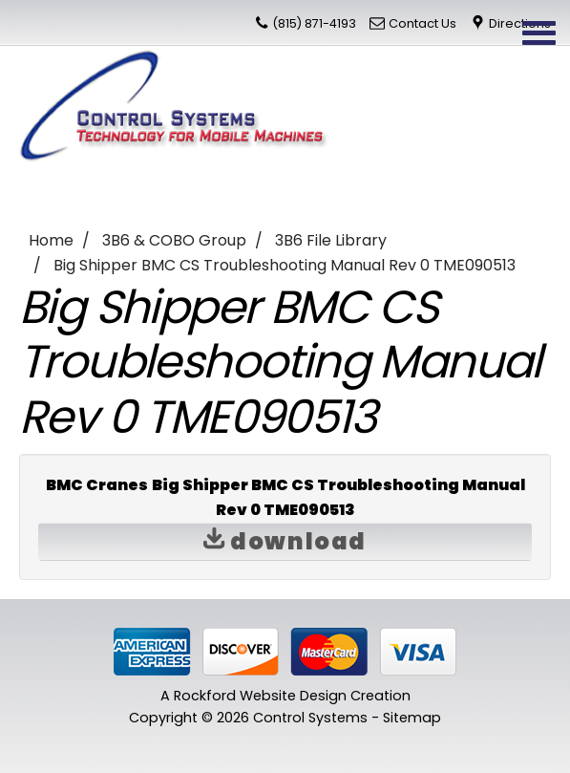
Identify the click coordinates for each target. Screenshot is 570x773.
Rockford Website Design (260, 695)
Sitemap (412, 717)
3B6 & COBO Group (174, 240)
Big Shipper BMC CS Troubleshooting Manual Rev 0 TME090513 (284, 265)
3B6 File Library (331, 240)
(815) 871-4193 (314, 23)
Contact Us (422, 23)
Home (51, 240)
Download (285, 541)
